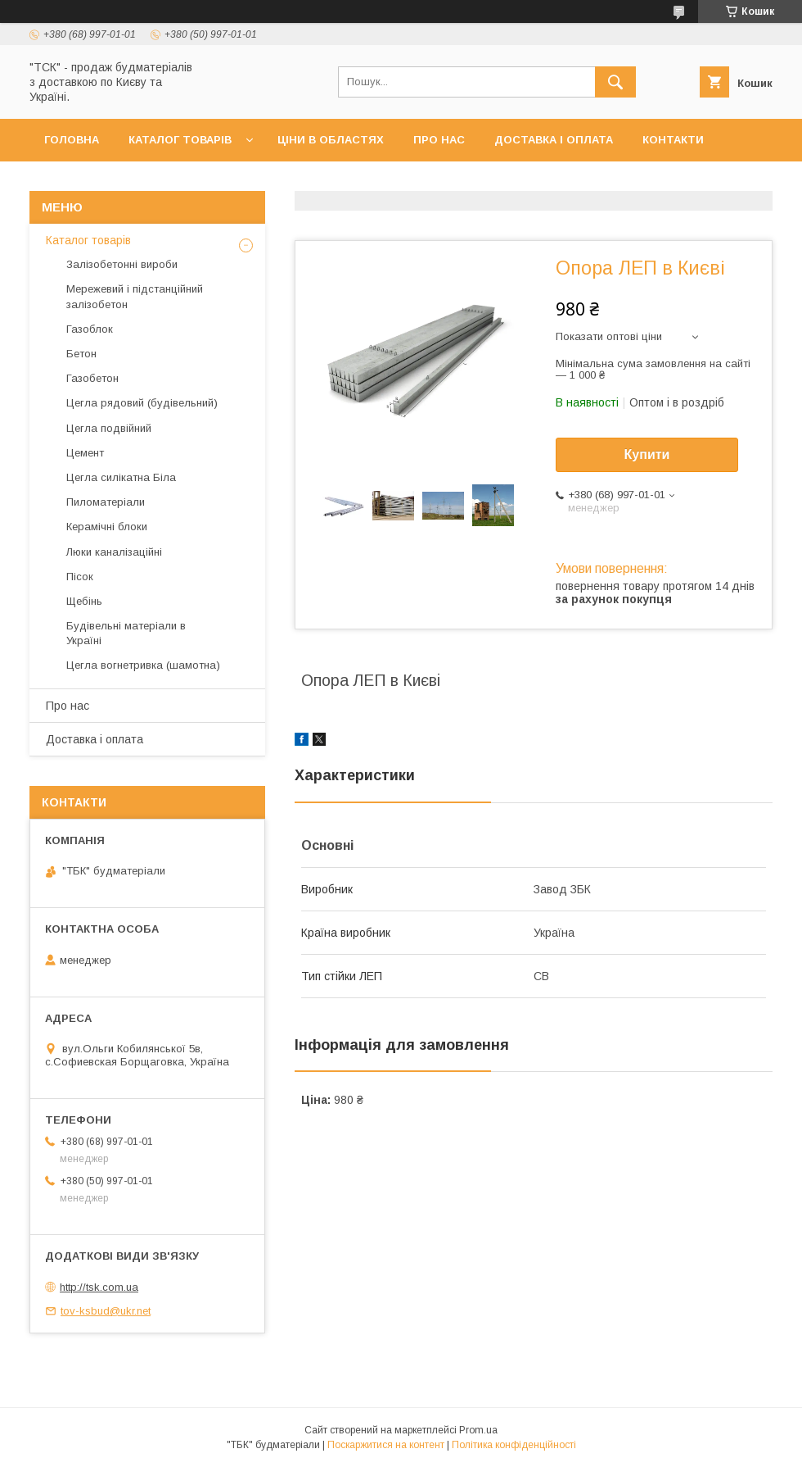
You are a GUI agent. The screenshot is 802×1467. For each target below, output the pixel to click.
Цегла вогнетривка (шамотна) (143, 665)
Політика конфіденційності (514, 1445)
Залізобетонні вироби (122, 264)
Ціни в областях (330, 140)
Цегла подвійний (108, 428)
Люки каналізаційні (114, 552)
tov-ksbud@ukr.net (106, 1311)
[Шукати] (615, 82)
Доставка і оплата (553, 140)
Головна (71, 140)
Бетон (81, 353)
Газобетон (92, 378)
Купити (647, 454)
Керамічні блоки (106, 526)
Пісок (79, 576)
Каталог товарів (180, 140)
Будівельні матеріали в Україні (126, 633)
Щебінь (84, 601)
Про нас (439, 140)
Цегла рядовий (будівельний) (142, 403)
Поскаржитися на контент (385, 1445)
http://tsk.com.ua (99, 1287)
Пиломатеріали (105, 502)
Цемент (85, 453)
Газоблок (89, 329)
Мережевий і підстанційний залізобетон (134, 296)
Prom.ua (478, 1430)
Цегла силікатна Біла (121, 477)
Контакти (673, 140)
